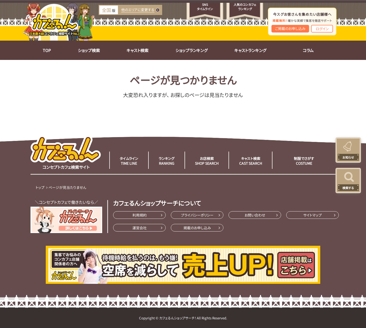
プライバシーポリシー (197, 215)
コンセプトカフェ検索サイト (65, 152)
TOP (47, 50)
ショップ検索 (89, 50)
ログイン (322, 28)
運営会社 (139, 227)
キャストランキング (250, 50)
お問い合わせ (255, 215)
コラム (308, 50)
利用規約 (139, 215)
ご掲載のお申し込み (290, 28)
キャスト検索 (137, 50)
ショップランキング (191, 50)
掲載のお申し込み (197, 227)
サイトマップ (312, 215)
